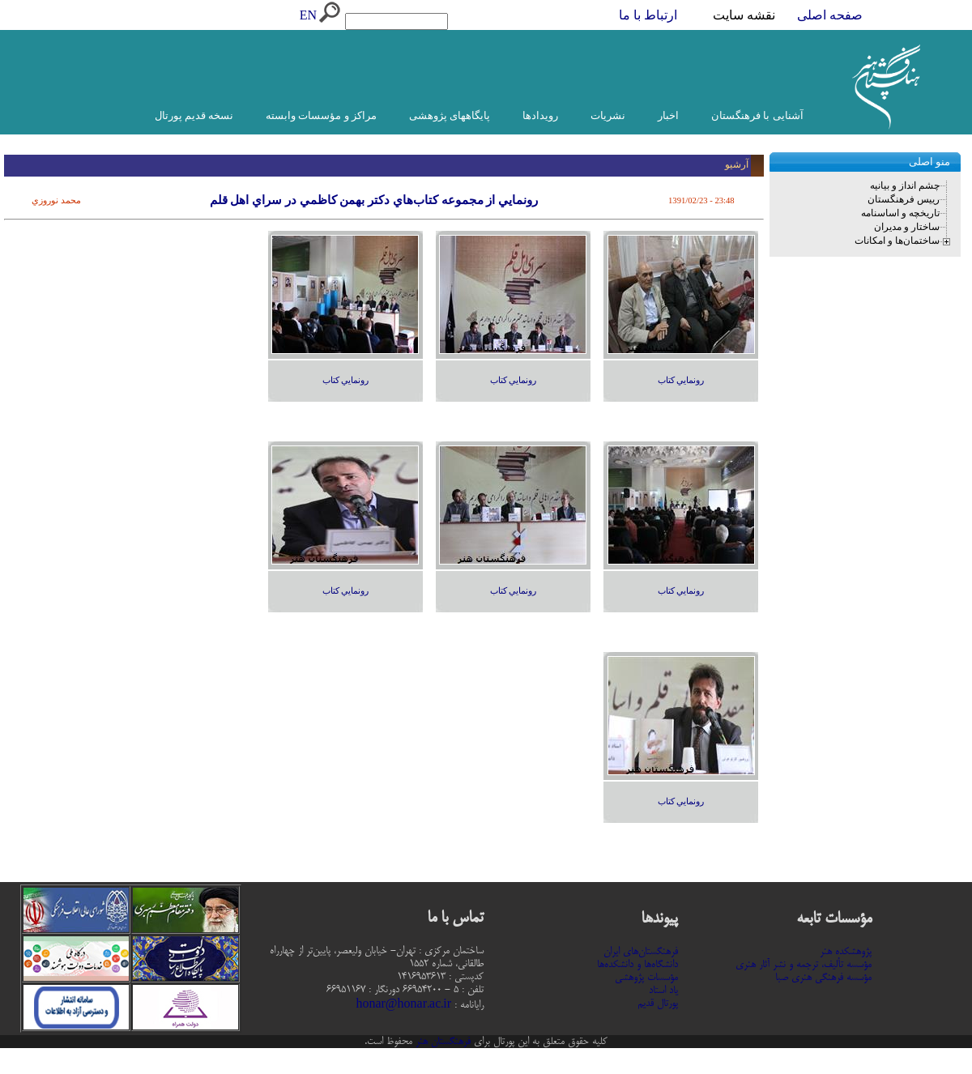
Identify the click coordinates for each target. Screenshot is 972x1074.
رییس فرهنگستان (904, 199)
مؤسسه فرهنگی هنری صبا (823, 977)
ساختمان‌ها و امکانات (897, 240)
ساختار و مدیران (907, 226)
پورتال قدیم (657, 1003)
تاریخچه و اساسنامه (900, 213)
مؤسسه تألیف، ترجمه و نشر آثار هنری (803, 964)
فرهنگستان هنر (441, 1041)
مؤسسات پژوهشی (646, 977)
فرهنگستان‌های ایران (640, 951)
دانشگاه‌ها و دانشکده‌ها (637, 964)
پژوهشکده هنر (846, 951)
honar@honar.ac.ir (403, 1005)
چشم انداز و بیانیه (905, 185)
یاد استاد (663, 990)
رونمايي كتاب (681, 380)
